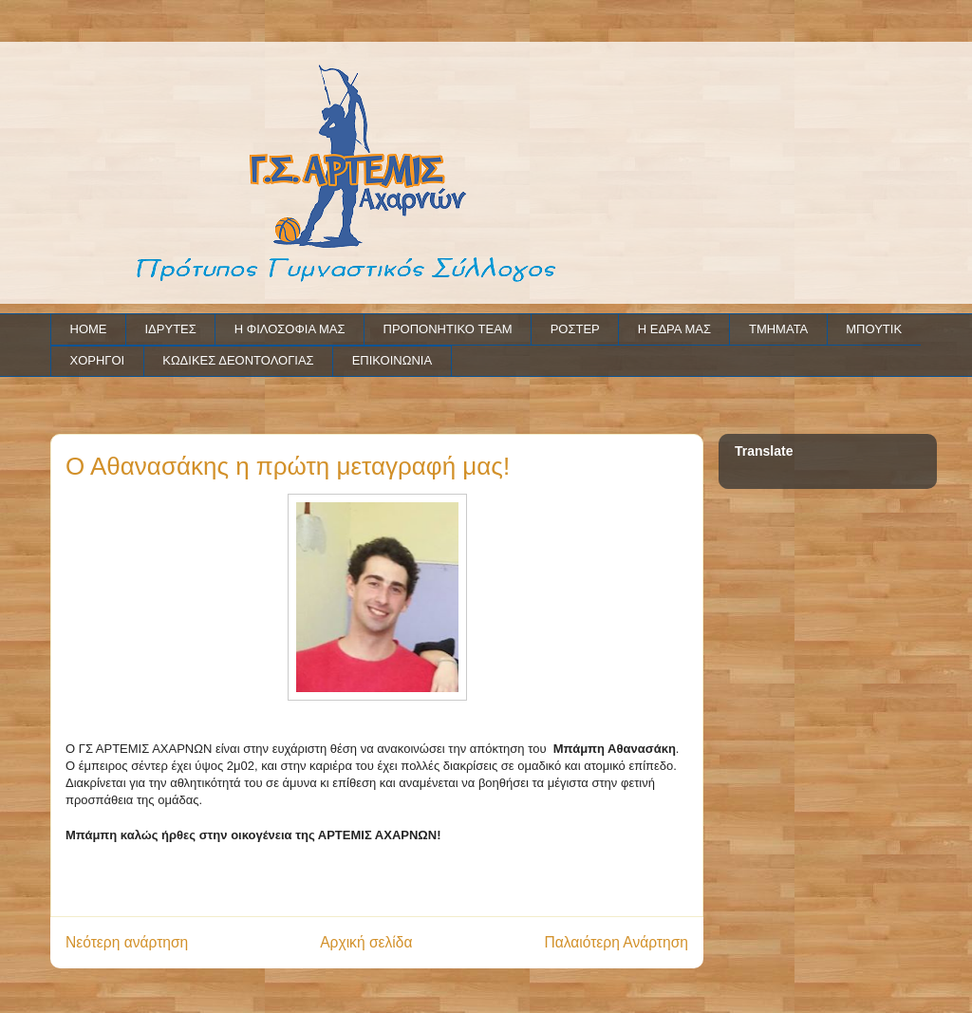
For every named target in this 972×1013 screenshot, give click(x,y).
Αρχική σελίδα (366, 942)
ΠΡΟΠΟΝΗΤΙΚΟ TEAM (448, 329)
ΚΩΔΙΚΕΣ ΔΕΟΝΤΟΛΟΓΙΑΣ (237, 360)
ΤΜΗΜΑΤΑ (778, 329)
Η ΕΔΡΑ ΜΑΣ (674, 329)
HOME (88, 329)
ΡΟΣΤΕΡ (575, 329)
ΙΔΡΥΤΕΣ (170, 329)
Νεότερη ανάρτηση (126, 942)
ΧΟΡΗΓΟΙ (97, 360)
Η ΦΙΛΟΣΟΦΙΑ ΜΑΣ (290, 329)
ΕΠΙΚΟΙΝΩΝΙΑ (392, 360)
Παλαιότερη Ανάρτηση (616, 942)
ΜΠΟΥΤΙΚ (874, 329)
